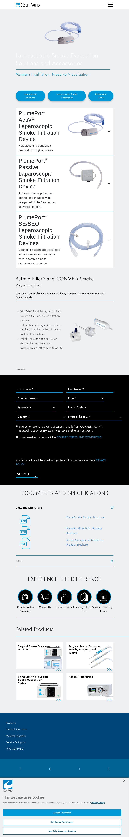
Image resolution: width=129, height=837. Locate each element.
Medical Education (16, 736)
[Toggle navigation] (110, 4)
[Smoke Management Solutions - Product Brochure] (64, 543)
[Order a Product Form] (64, 601)
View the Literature (29, 507)
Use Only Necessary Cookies (62, 831)
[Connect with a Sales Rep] (25, 601)
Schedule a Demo (100, 95)
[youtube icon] (108, 769)
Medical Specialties (16, 729)
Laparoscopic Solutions (30, 95)
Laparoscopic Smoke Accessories (66, 95)
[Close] (124, 781)
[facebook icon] (21, 769)
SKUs (19, 561)
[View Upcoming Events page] (103, 601)
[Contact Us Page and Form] (45, 601)
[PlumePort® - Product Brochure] (64, 520)
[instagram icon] (50, 769)
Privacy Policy (98, 802)
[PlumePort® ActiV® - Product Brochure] (64, 532)
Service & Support (16, 742)
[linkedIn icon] (79, 769)
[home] (28, 4)
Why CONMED (14, 749)
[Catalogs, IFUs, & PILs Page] (84, 601)
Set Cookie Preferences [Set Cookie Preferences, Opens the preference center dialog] (62, 822)
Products (11, 723)
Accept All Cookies (62, 813)
